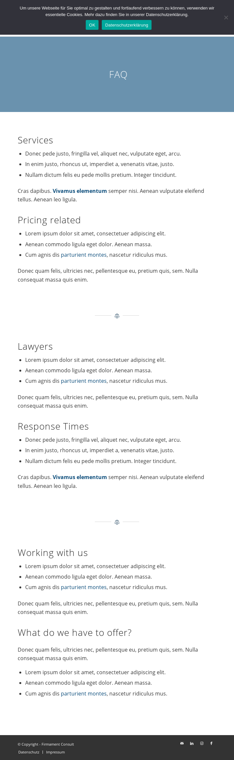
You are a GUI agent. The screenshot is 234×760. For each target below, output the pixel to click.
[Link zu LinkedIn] (192, 743)
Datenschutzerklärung (126, 25)
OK (92, 25)
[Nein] (226, 17)
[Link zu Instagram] (202, 743)
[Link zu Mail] (182, 743)
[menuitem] (29, 752)
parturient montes (84, 254)
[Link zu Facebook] (211, 743)
